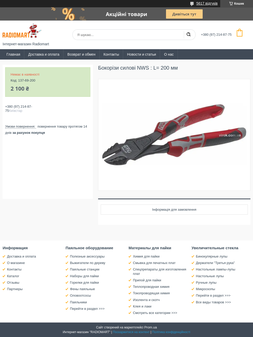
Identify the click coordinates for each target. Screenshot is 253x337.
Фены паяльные (82, 289)
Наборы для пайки (84, 276)
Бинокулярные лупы (211, 256)
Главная (13, 54)
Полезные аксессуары (87, 256)
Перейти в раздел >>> (87, 309)
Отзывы (13, 282)
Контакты (111, 54)
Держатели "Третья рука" (215, 263)
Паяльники (78, 302)
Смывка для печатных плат (154, 263)
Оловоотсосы (80, 295)
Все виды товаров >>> (213, 302)
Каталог (13, 276)
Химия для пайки (146, 256)
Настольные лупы (210, 276)
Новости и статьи (141, 54)
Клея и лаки (142, 306)
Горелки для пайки (84, 282)
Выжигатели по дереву (87, 263)
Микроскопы (205, 289)
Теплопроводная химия (151, 287)
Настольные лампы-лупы (215, 269)
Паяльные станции (84, 269)
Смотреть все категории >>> (155, 313)
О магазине (16, 263)
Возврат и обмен (81, 54)
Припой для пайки (147, 280)
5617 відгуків (207, 3)
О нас (168, 54)
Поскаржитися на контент (131, 332)
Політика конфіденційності (171, 332)
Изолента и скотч (146, 300)
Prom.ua (150, 327)
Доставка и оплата (43, 54)
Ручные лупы (206, 282)
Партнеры (14, 289)
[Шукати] (188, 34)
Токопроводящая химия (151, 293)
